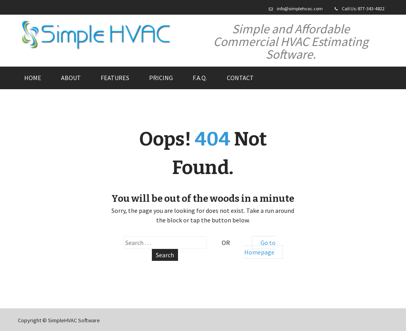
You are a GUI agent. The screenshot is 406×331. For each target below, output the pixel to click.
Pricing (161, 78)
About (71, 78)
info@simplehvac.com (300, 8)
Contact (240, 78)
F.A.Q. (200, 78)
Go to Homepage (260, 247)
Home (32, 78)
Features (115, 78)
